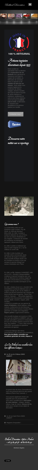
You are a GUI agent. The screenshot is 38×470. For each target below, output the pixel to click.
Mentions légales (19, 448)
